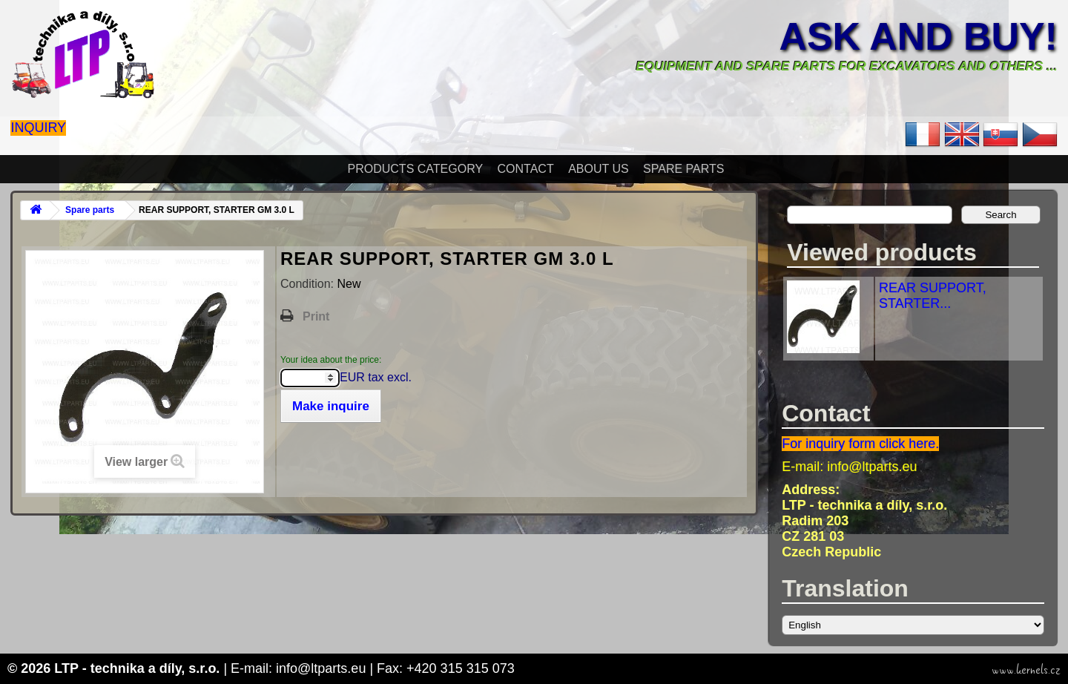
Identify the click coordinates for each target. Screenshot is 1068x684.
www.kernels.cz (1026, 670)
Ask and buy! (918, 36)
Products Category (416, 168)
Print (316, 316)
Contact (526, 168)
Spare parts (683, 168)
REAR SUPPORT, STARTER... (932, 295)
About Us (598, 168)
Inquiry (38, 127)
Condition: (308, 283)
